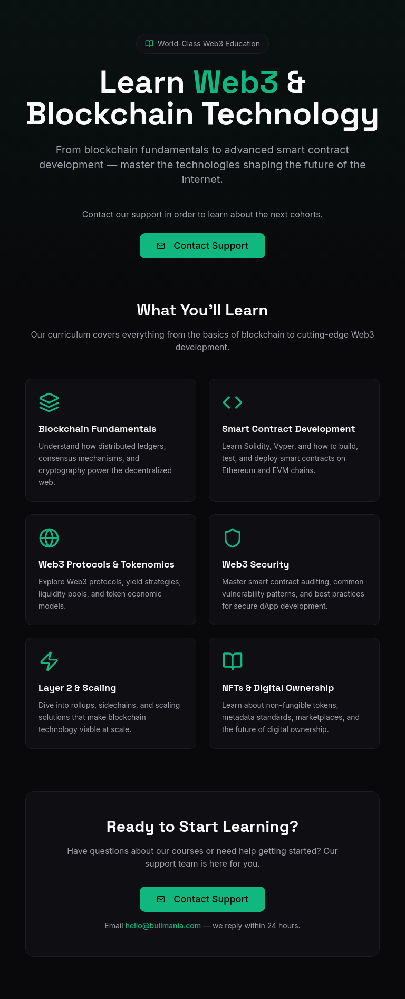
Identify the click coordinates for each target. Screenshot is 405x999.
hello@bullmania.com (163, 925)
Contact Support (202, 245)
